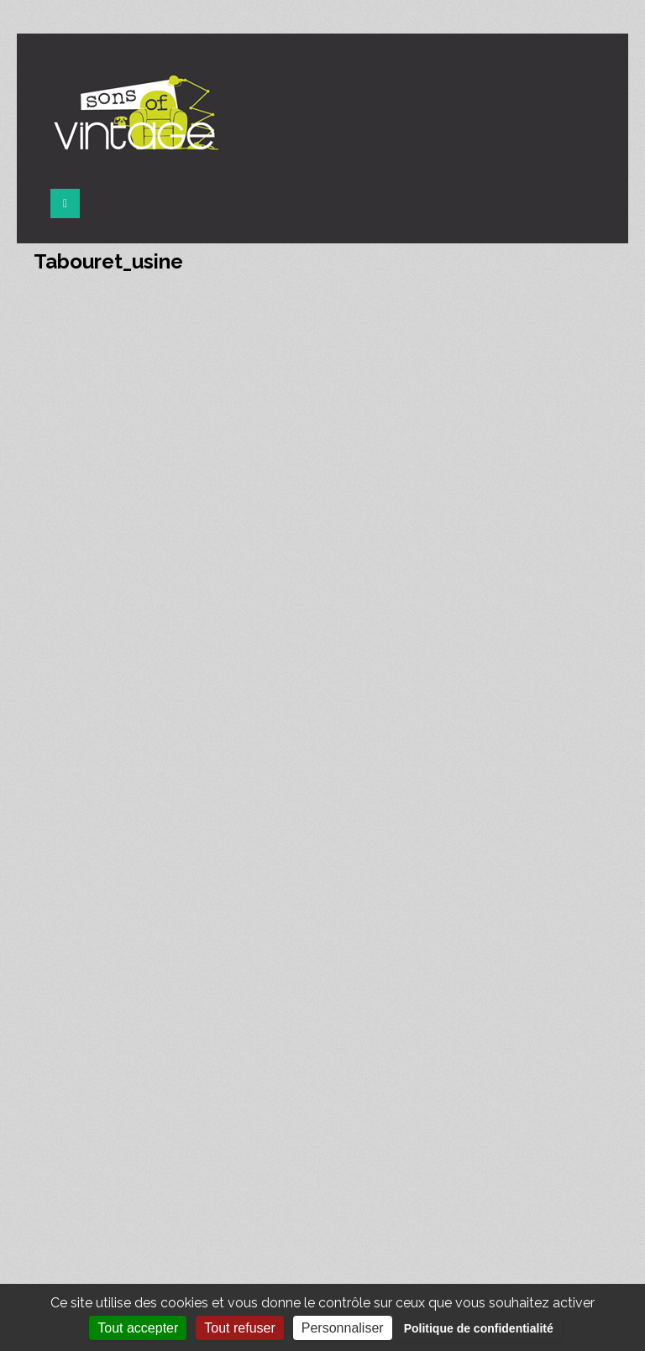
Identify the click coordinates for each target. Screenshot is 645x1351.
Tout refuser (239, 1328)
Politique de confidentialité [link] (478, 1328)
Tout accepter (137, 1328)
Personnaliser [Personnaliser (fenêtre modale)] (343, 1328)
